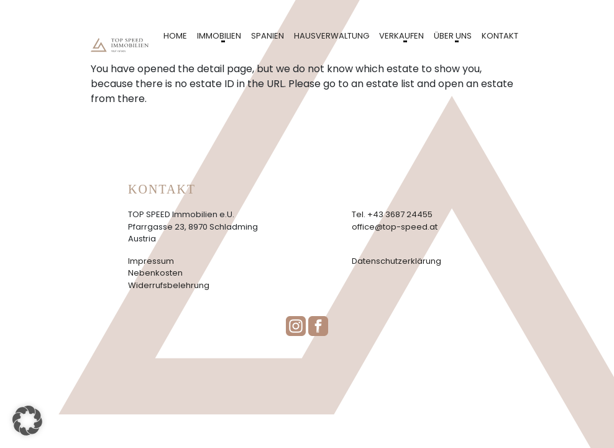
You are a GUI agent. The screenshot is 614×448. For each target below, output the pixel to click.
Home (175, 36)
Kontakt (500, 36)
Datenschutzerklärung (396, 261)
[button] (27, 420)
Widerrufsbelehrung (168, 285)
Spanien (267, 36)
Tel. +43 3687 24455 (392, 214)
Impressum (151, 261)
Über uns (453, 36)
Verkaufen (401, 36)
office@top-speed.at (395, 227)
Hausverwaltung (331, 36)
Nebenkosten (155, 273)
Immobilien (219, 36)
